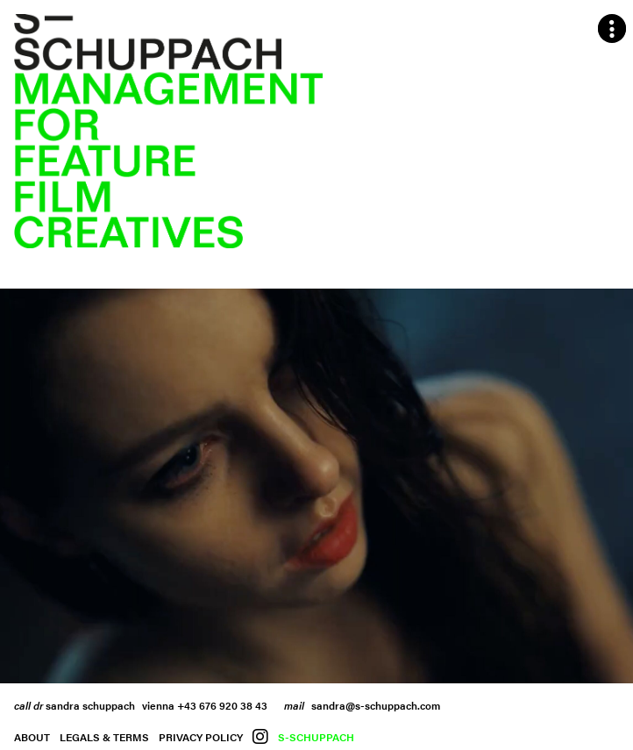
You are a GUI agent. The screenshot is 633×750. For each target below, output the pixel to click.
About (32, 737)
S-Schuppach (316, 737)
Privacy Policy (201, 737)
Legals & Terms (104, 737)
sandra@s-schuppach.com (375, 705)
